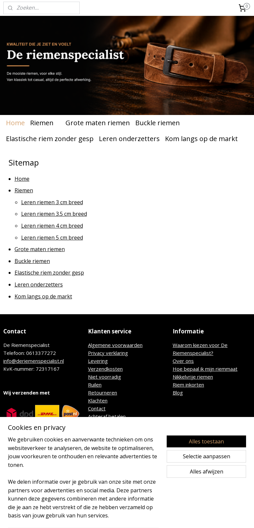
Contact (97, 408)
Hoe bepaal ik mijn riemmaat (205, 368)
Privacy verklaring (108, 353)
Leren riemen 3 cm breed (52, 202)
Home (15, 122)
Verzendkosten (105, 368)
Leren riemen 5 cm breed (52, 237)
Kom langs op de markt (201, 138)
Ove (177, 361)
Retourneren (102, 392)
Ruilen (95, 384)
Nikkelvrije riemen (193, 376)
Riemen (45, 122)
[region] (83, 481)
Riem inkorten (188, 384)
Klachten (97, 400)
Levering (98, 361)
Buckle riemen (157, 122)
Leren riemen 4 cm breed (52, 225)
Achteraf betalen (107, 416)
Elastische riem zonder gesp (50, 138)
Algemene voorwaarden (115, 345)
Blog (178, 392)
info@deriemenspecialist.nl (33, 361)
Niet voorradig (104, 376)
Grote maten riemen (97, 122)
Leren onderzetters (129, 138)
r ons (188, 361)
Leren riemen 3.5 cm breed (54, 214)
